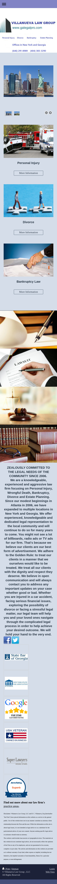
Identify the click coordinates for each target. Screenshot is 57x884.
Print (6, 869)
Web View (50, 872)
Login (52, 869)
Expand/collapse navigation (28, 4)
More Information (28, 173)
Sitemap (15, 869)
